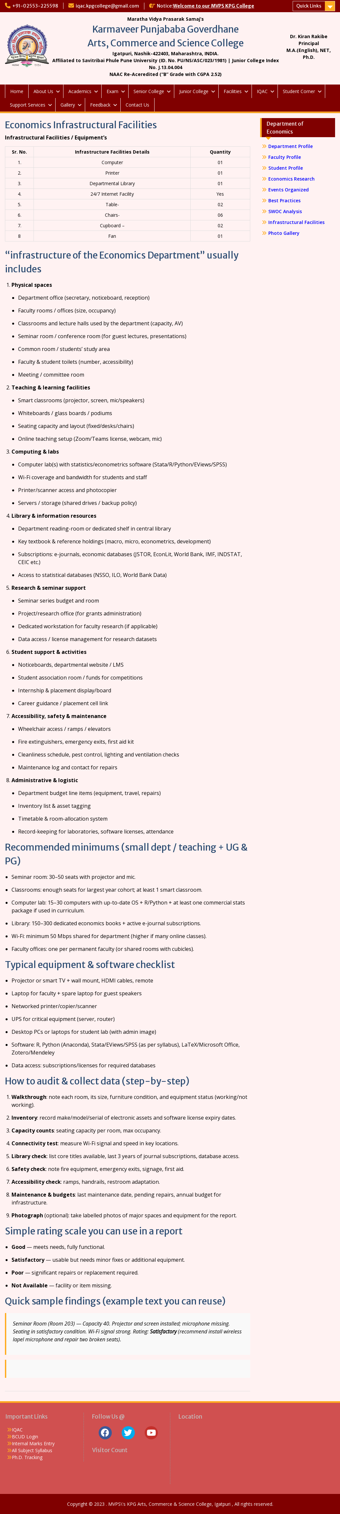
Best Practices (284, 200)
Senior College (149, 91)
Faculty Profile (284, 157)
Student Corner (299, 91)
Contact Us (137, 105)
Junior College (193, 91)
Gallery (68, 105)
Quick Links (308, 6)
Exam (112, 91)
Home (16, 91)
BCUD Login (25, 1436)
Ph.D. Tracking (27, 1457)
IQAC (262, 91)
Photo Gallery (284, 233)
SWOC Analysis (285, 211)
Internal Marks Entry (33, 1443)
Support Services (27, 105)
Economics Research (291, 179)
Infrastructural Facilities (296, 222)
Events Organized (288, 189)
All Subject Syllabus (32, 1450)
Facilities (233, 91)
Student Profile (285, 168)
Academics (79, 91)
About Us (43, 91)
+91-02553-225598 (35, 6)
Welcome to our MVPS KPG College (213, 6)
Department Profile (290, 146)
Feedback (100, 105)
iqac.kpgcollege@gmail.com (107, 6)
